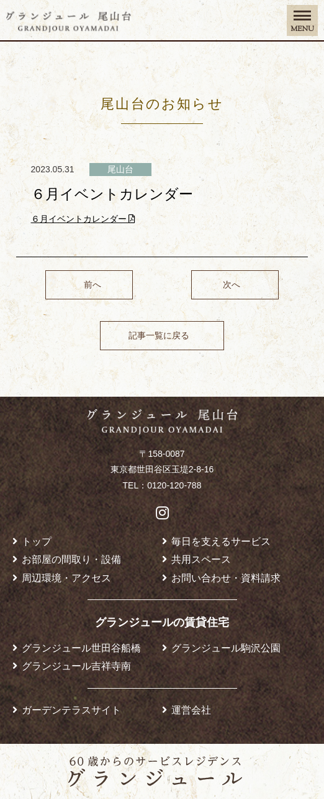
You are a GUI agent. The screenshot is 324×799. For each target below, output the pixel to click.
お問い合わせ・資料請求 (226, 577)
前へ (92, 284)
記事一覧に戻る (158, 335)
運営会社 (191, 709)
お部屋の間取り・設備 (71, 559)
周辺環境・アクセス (66, 577)
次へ (231, 284)
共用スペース (201, 559)
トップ (37, 541)
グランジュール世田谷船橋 (81, 647)
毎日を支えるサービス (221, 541)
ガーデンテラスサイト (71, 709)
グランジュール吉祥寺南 (76, 665)
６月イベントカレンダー (83, 219)
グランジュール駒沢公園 (226, 647)
